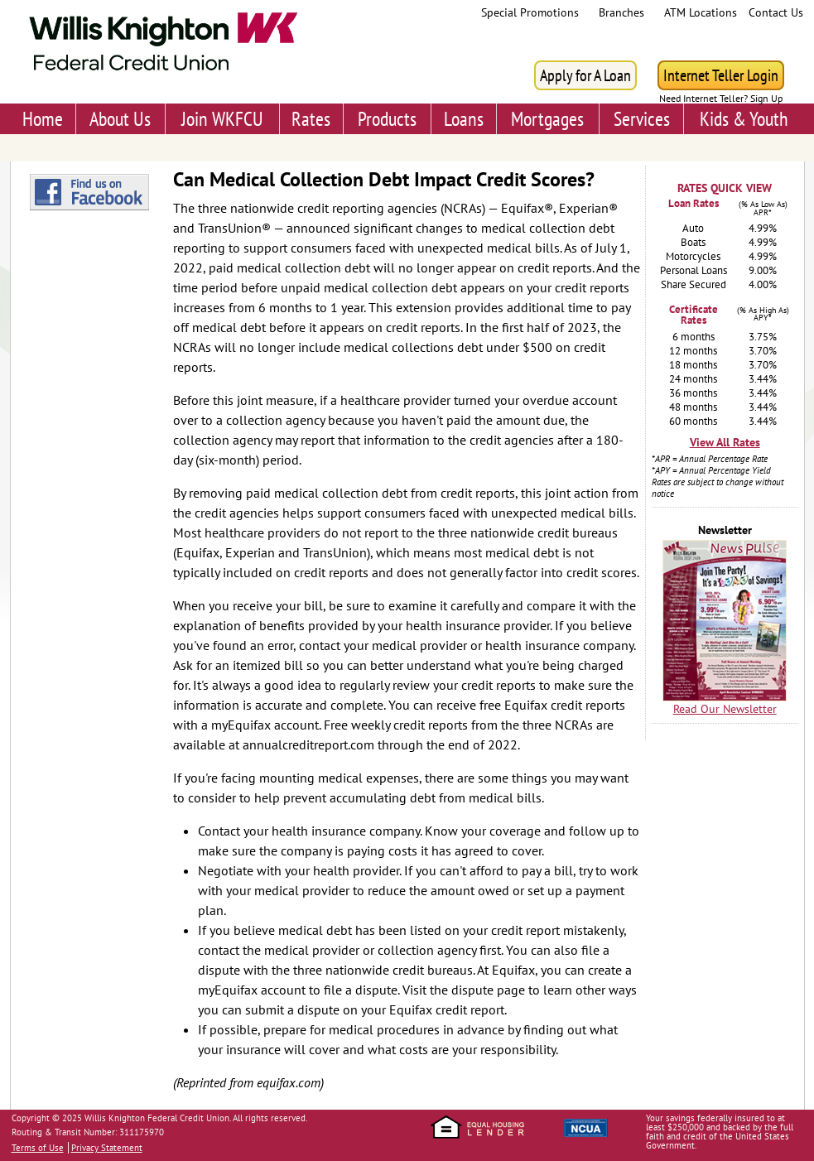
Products (387, 119)
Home (42, 119)
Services (642, 119)
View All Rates (725, 442)
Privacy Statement (106, 1148)
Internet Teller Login (720, 75)
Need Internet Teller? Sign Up (721, 99)
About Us (120, 119)
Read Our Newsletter (725, 708)
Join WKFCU (222, 119)
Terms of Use (38, 1148)
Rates (310, 119)
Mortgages (547, 119)
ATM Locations (700, 12)
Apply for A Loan (585, 75)
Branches (621, 12)
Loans (464, 119)
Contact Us (776, 12)
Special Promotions (530, 12)
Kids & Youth (744, 119)
